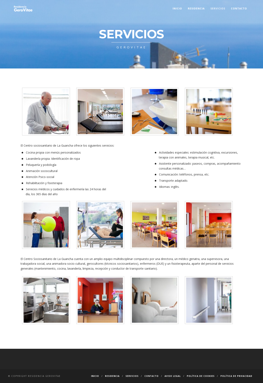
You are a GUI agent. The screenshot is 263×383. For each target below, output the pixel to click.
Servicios (217, 8)
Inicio (177, 8)
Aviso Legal (173, 376)
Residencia (196, 8)
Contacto (239, 8)
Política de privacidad (236, 376)
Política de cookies (201, 376)
